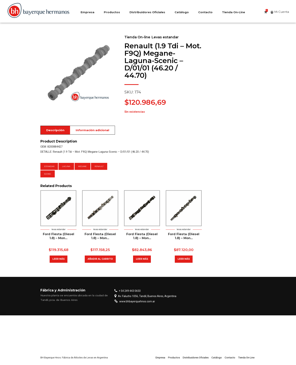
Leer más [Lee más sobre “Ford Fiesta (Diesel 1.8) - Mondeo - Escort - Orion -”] (184, 259)
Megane (82, 166)
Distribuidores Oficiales (147, 12)
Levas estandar (165, 37)
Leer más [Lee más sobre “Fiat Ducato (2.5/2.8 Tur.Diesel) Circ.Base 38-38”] (58, 259)
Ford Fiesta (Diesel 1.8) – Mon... (58, 236)
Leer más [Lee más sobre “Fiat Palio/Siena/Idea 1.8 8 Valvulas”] (142, 259)
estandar (49, 166)
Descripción (55, 130)
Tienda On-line (137, 37)
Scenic (47, 174)
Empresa (87, 12)
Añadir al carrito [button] (100, 259)
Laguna (66, 166)
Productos (112, 12)
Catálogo (182, 12)
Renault (99, 166)
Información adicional (92, 130)
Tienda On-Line (233, 12)
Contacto (205, 12)
